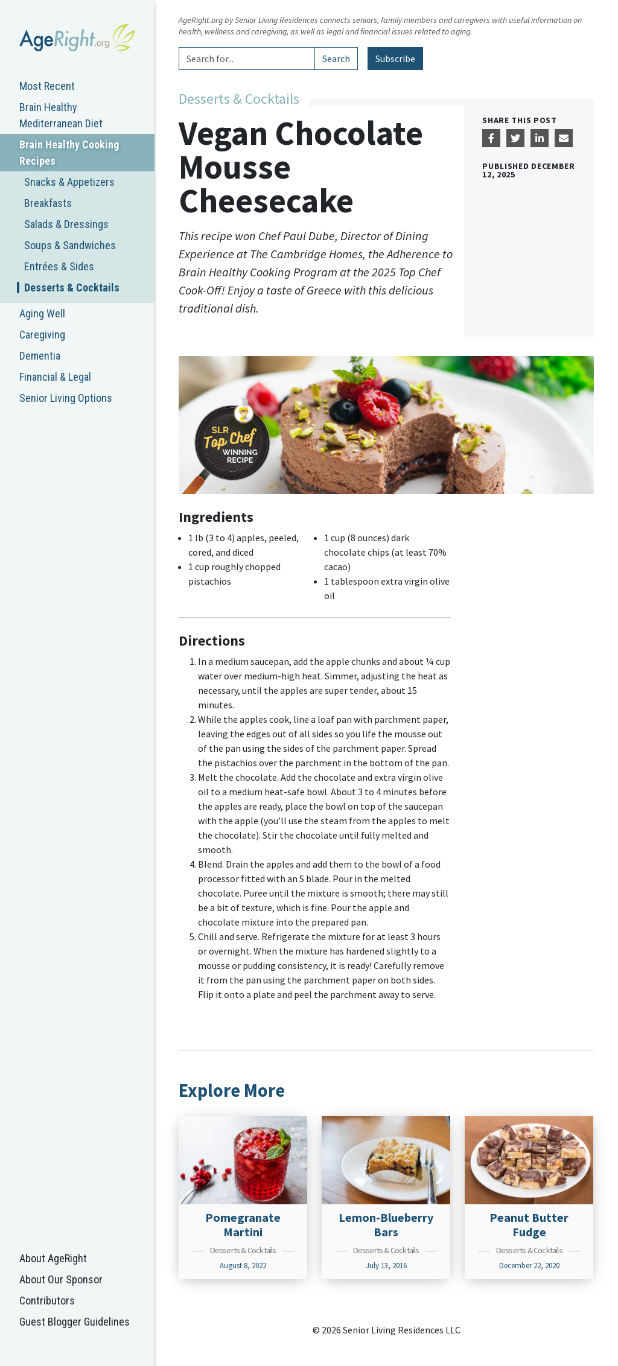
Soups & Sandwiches (70, 245)
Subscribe (395, 58)
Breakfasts (48, 203)
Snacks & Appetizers (69, 182)
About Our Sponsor (61, 1279)
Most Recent (47, 86)
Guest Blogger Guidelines (74, 1321)
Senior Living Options (65, 398)
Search (336, 58)
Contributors (47, 1300)
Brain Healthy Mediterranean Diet (61, 115)
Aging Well (42, 313)
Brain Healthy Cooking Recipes (69, 152)
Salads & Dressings (66, 224)
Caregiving (42, 334)
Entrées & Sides (59, 266)
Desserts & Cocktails (71, 287)
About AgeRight (53, 1258)
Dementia (39, 355)
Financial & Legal (55, 376)
